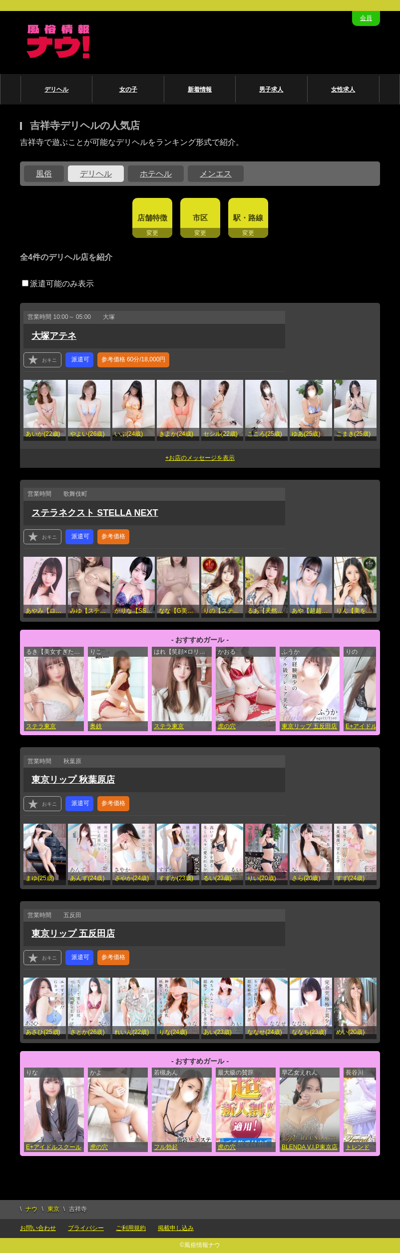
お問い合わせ (38, 1228)
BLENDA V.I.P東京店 (310, 1147)
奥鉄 (96, 726)
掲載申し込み (176, 1228)
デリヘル (56, 89)
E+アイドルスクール (53, 1147)
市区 (200, 217)
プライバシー (86, 1228)
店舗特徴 (152, 217)
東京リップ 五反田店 (309, 726)
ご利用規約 (131, 1228)
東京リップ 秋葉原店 (73, 780)
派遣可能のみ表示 (58, 283)
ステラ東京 (41, 726)
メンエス (216, 173)
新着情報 (200, 89)
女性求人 (343, 89)
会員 (366, 17)
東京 (53, 1209)
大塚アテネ (53, 336)
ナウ (31, 1209)
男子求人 (271, 89)
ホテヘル (156, 173)
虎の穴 (227, 726)
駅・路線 (248, 217)
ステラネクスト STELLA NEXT (94, 513)
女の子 (128, 89)
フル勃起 (166, 1147)
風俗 (44, 173)
